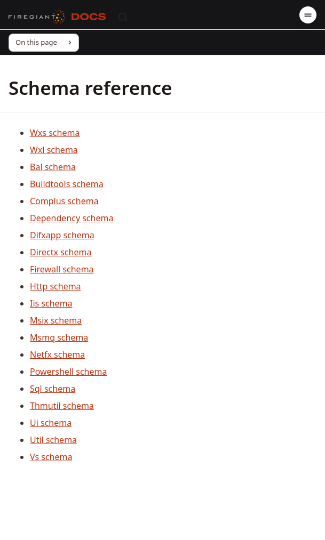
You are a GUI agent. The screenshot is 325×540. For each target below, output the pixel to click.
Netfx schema (57, 354)
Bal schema (53, 167)
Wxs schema (55, 133)
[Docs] (89, 17)
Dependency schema (71, 218)
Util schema (53, 440)
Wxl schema (54, 150)
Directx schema (60, 252)
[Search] (122, 17)
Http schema (55, 286)
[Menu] (307, 14)
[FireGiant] (37, 17)
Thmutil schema (62, 406)
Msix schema (56, 320)
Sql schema (52, 388)
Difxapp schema (62, 235)
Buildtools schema (67, 184)
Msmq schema (59, 337)
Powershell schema (68, 371)
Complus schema (64, 201)
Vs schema (51, 457)
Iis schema (51, 303)
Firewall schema (62, 269)
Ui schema (51, 423)
